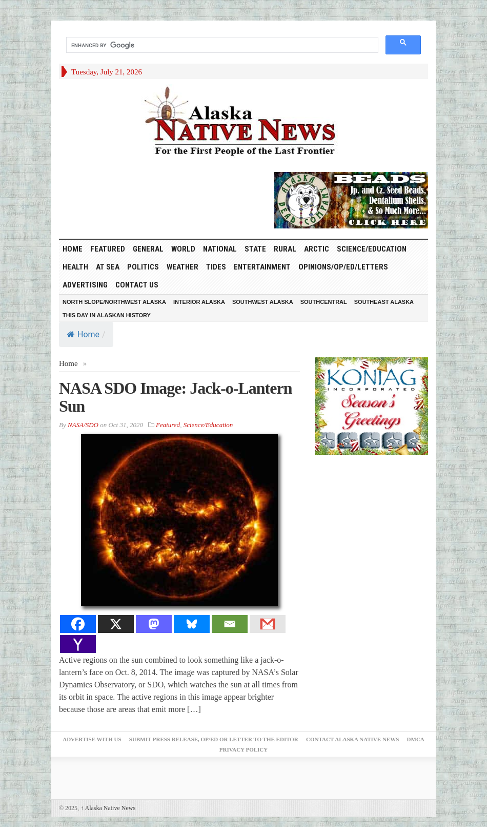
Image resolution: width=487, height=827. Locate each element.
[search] (221, 45)
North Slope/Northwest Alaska (114, 302)
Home (83, 334)
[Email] (230, 624)
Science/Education (372, 249)
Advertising (85, 285)
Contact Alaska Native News (352, 739)
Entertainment (262, 267)
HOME (73, 249)
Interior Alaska (199, 302)
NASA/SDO (83, 425)
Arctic (316, 249)
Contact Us (136, 285)
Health (75, 267)
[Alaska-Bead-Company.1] (351, 199)
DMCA (415, 739)
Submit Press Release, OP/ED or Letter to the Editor (213, 739)
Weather (182, 267)
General (148, 249)
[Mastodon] (154, 624)
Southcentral (323, 302)
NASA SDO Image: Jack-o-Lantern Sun (175, 397)
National (220, 249)
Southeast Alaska (384, 302)
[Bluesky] (192, 624)
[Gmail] (268, 624)
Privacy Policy (243, 749)
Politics (143, 267)
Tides (216, 267)
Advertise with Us (92, 739)
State (255, 249)
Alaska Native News (107, 808)
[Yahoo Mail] (78, 644)
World (183, 249)
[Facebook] (78, 624)
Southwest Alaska (262, 302)
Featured (107, 249)
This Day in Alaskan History (107, 315)
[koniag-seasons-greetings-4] (371, 405)
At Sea (107, 267)
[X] (116, 624)
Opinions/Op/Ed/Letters (343, 267)
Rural (285, 249)
